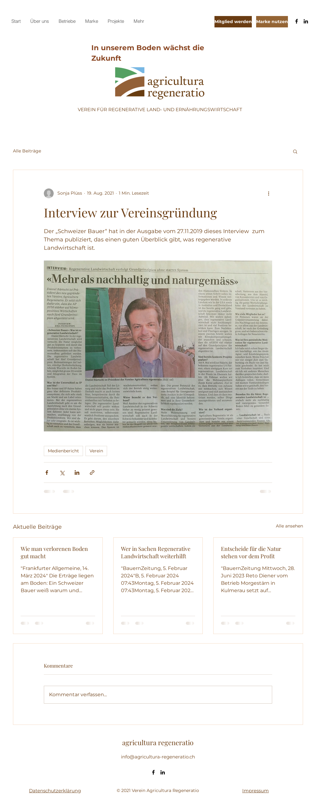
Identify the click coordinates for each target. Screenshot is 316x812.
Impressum (255, 791)
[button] (295, 151)
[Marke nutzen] (272, 21)
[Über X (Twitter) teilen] (62, 472)
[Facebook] (296, 21)
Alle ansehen (289, 526)
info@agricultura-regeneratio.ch (158, 757)
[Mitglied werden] (233, 21)
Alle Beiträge (27, 151)
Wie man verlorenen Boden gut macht (54, 552)
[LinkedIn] (306, 21)
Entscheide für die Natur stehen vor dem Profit (251, 552)
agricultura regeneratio (157, 742)
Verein (96, 451)
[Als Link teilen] (92, 472)
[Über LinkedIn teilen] (77, 472)
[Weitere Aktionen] (268, 193)
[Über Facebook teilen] (47, 472)
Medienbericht (63, 451)
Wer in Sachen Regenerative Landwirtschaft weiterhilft (155, 552)
